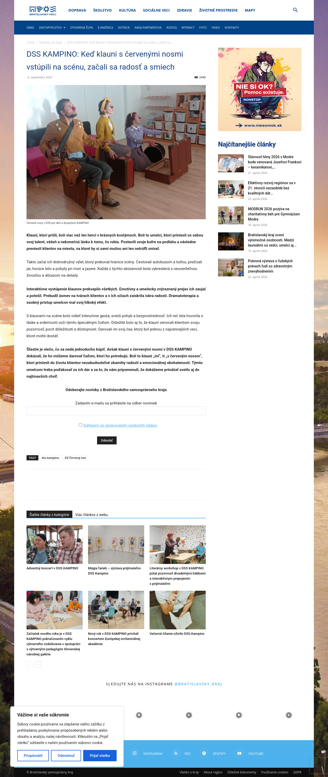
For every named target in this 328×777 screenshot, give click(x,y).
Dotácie (124, 27)
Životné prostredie (218, 10)
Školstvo (102, 10)
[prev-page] (30, 664)
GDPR (297, 772)
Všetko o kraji (189, 772)
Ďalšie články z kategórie (49, 515)
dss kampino (50, 458)
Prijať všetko (100, 756)
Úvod (30, 42)
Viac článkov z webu (91, 515)
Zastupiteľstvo (52, 27)
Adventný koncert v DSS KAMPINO (52, 568)
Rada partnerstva (148, 27)
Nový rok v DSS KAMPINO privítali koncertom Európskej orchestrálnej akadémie (114, 639)
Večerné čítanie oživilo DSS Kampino (177, 634)
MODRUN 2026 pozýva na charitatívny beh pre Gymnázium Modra (274, 214)
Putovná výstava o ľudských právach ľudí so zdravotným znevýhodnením (270, 266)
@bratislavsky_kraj (198, 683)
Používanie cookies (274, 772)
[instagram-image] (139, 715)
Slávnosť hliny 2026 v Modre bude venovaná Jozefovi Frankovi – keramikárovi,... (274, 162)
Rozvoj (171, 27)
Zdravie (184, 10)
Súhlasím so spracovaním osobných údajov (120, 425)
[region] (67, 736)
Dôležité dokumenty (241, 772)
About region (213, 772)
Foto (203, 27)
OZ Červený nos (75, 458)
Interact (188, 27)
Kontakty (232, 27)
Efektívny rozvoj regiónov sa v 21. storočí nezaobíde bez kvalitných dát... (272, 188)
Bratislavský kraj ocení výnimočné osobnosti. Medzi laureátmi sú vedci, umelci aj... (272, 240)
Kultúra (127, 10)
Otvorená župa (81, 27)
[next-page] (38, 664)
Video (216, 27)
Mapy (250, 10)
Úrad (30, 27)
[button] (295, 10)
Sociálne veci (156, 10)
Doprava (77, 10)
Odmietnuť (66, 756)
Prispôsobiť (33, 756)
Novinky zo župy (50, 42)
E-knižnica (105, 27)
